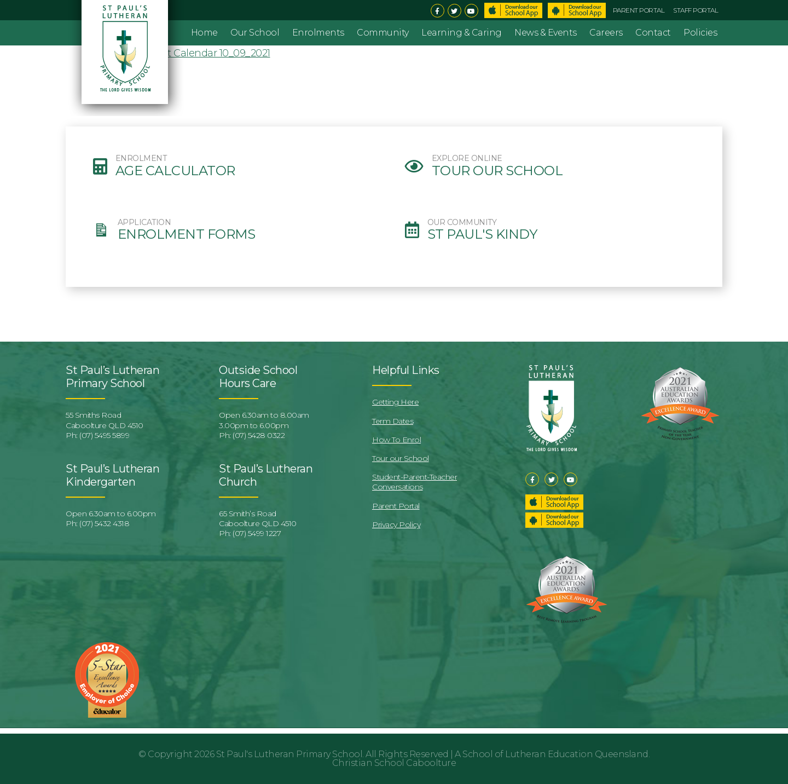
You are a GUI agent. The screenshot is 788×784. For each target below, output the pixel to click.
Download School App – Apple (513, 10)
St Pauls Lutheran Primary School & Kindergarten (126, 58)
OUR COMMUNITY (462, 222)
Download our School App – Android (554, 520)
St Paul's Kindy (482, 234)
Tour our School (497, 170)
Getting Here (395, 402)
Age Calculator (175, 170)
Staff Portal (695, 10)
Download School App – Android (577, 10)
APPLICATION (144, 222)
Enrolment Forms (187, 234)
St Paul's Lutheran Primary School (289, 754)
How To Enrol (396, 440)
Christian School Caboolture (394, 763)
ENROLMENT (141, 158)
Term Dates (392, 421)
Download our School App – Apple (554, 502)
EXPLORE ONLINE (467, 158)
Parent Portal (639, 10)
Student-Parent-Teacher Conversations (414, 482)
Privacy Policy (396, 524)
